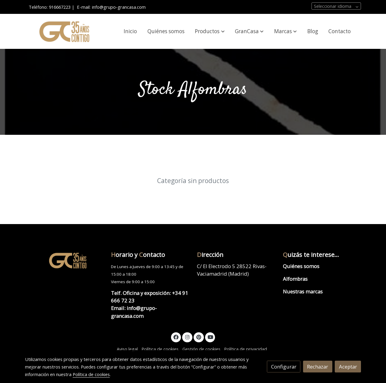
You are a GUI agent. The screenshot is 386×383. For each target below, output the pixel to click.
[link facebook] (176, 336)
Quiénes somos (301, 266)
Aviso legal (127, 349)
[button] (210, 31)
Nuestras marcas (303, 291)
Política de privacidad (245, 349)
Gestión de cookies (201, 349)
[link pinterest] (199, 336)
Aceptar (348, 366)
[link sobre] (64, 260)
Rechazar (317, 366)
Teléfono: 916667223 (50, 7)
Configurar (283, 366)
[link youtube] (210, 336)
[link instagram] (187, 336)
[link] (63, 31)
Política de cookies (160, 349)
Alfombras (295, 278)
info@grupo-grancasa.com (119, 7)
